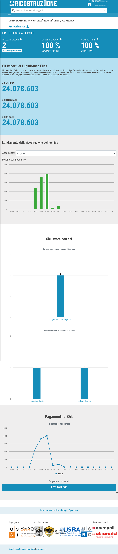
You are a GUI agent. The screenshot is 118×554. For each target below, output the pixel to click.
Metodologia (61, 510)
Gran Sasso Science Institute (22, 549)
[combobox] (56, 10)
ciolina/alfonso (84, 401)
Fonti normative (47, 510)
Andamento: (8, 153)
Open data (73, 510)
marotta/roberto (37, 401)
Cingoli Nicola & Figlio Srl (60, 319)
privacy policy (41, 549)
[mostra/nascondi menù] (9, 15)
